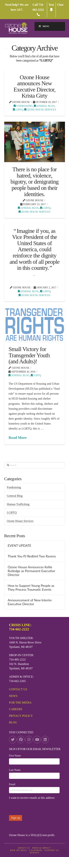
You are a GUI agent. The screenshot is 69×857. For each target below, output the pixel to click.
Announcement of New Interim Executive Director (30, 602)
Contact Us (18, 689)
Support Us (52, 850)
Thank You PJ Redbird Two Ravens (32, 556)
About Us (24, 848)
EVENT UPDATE (19, 546)
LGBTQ (18, 109)
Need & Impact (41, 848)
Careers (15, 709)
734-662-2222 (38, 9)
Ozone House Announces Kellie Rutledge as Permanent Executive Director (31, 571)
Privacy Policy (21, 715)
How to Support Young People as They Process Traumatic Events (31, 587)
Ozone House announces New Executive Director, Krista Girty (35, 86)
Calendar (35, 850)
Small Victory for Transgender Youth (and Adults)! (28, 355)
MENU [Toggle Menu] (43, 26)
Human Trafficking (18, 504)
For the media (20, 702)
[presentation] (37, 808)
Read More (17, 438)
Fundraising (23, 106)
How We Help (18, 850)
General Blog (44, 106)
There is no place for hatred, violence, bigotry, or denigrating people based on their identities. (34, 181)
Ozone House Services (40, 109)
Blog (13, 722)
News (13, 695)
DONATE (34, 853)
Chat (60, 4)
